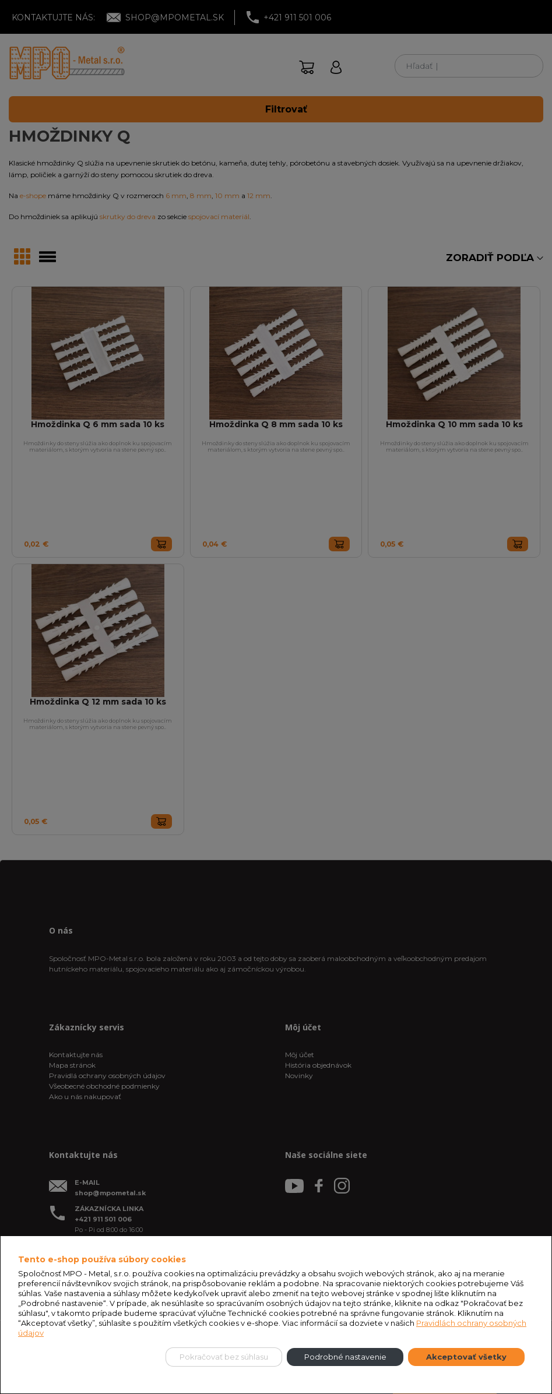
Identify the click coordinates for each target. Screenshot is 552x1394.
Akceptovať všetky (466, 1356)
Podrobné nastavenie (345, 1356)
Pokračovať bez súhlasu (224, 1356)
